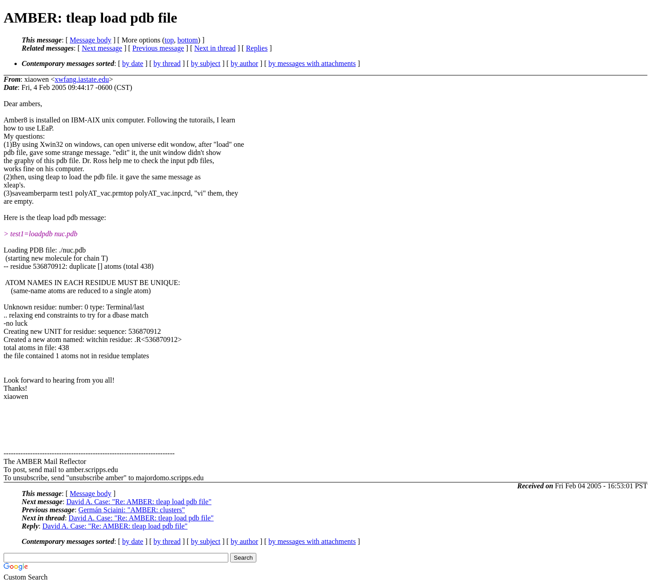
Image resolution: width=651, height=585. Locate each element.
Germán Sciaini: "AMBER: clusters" (131, 510)
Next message (102, 48)
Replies (257, 48)
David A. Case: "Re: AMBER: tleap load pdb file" (139, 501)
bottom (187, 40)
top (169, 40)
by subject (205, 63)
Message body (90, 40)
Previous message (158, 48)
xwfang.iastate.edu (82, 79)
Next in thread (215, 48)
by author (244, 63)
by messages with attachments (312, 63)
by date (132, 63)
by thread (167, 63)
